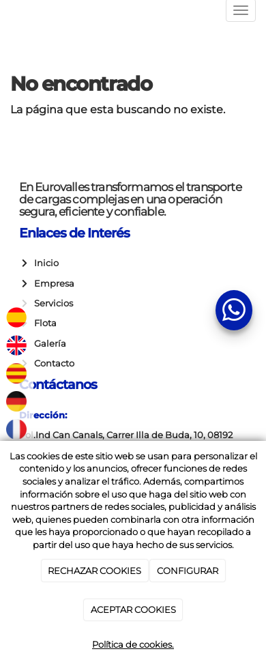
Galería (48, 344)
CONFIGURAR (187, 570)
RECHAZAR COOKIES (94, 570)
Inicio (44, 263)
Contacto (52, 363)
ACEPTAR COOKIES (133, 609)
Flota (43, 323)
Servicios (51, 303)
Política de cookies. (133, 644)
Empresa (52, 283)
